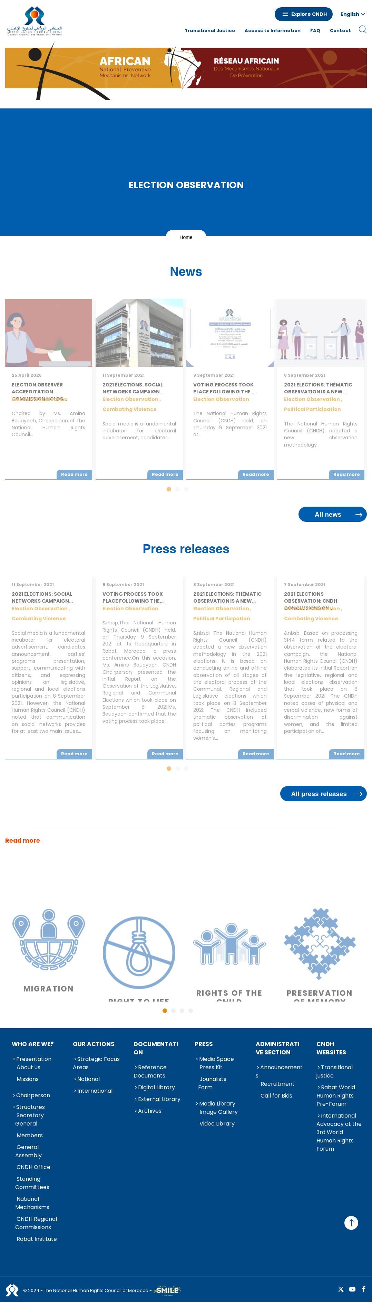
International (94, 1091)
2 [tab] (173, 1010)
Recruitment (278, 1084)
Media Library (217, 1104)
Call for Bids (276, 1096)
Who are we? (33, 1044)
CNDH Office (33, 1167)
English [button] (350, 14)
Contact (340, 30)
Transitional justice (334, 1071)
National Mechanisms (32, 1203)
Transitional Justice (210, 30)
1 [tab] (165, 1010)
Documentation (156, 1048)
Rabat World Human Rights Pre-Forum (335, 1095)
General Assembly (28, 1151)
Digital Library (156, 1087)
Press (204, 1044)
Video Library (217, 1124)
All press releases (319, 793)
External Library (159, 1099)
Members (30, 1135)
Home (185, 237)
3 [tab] (182, 1010)
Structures (30, 1107)
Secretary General (29, 1119)
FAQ (315, 30)
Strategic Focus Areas (96, 1063)
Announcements (279, 1071)
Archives (149, 1111)
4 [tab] (190, 1010)
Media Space (216, 1059)
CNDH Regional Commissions (36, 1223)
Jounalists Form (212, 1083)
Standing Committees (32, 1183)
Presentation (33, 1059)
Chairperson (33, 1095)
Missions (28, 1079)
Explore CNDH (309, 14)
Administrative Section (278, 1048)
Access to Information (273, 30)
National (88, 1079)
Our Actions (94, 1044)
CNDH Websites (331, 1048)
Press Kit (211, 1067)
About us (28, 1067)
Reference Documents (150, 1071)
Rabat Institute (37, 1239)
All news (328, 514)
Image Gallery (218, 1112)
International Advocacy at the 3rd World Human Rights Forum (339, 1132)
